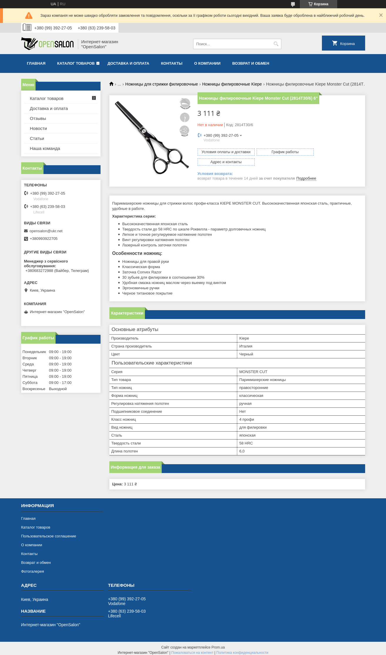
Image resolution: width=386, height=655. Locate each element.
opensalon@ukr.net (46, 231)
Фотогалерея (32, 568)
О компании (207, 63)
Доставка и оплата (128, 63)
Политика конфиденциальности (242, 649)
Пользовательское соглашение (48, 533)
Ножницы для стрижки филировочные (161, 84)
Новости (38, 128)
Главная (36, 63)
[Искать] (276, 44)
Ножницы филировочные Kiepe (232, 84)
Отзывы (38, 118)
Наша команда (45, 148)
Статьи (37, 138)
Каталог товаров (76, 63)
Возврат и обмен (250, 63)
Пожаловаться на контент (192, 649)
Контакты (172, 63)
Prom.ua (218, 644)
